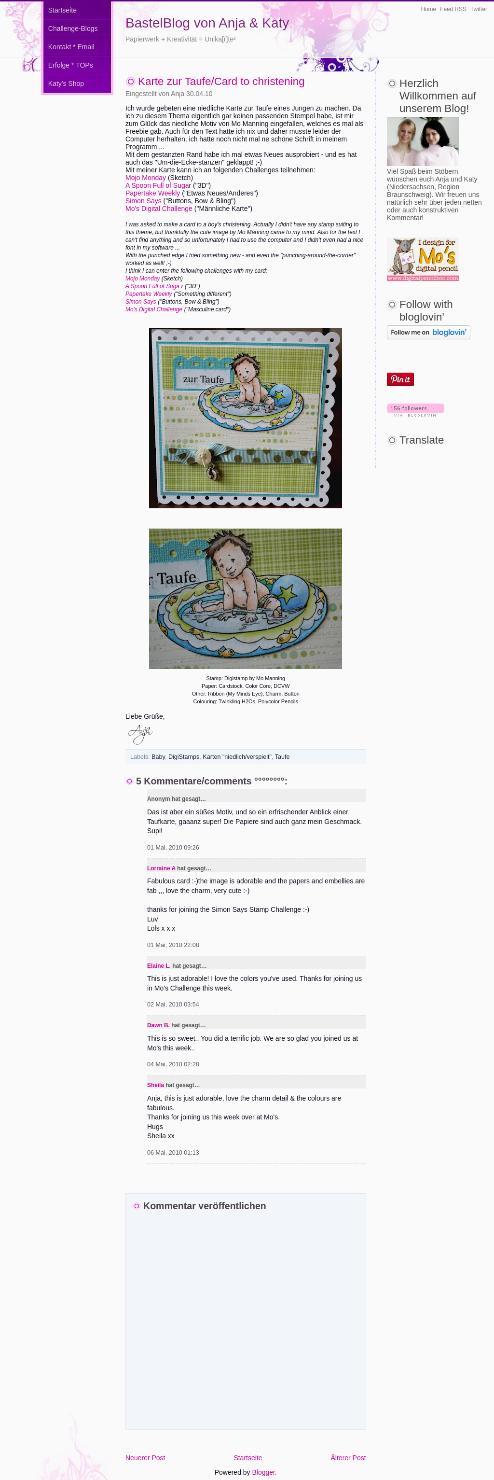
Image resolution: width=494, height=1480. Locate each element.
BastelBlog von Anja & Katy (207, 22)
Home (428, 9)
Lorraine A (161, 868)
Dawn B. (158, 1025)
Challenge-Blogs (73, 28)
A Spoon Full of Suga (157, 185)
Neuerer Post (145, 1458)
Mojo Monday (145, 178)
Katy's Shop (66, 83)
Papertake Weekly (152, 193)
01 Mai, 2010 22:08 (173, 945)
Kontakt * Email (71, 47)
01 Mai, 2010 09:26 (173, 847)
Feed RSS (453, 9)
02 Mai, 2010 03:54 (173, 1004)
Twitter (478, 9)
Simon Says (143, 201)
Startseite (62, 10)
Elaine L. (159, 966)
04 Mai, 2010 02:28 (173, 1064)
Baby (158, 757)
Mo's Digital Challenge (158, 208)
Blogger (263, 1472)
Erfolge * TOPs (70, 65)
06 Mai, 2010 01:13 (173, 1152)
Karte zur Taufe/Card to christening (221, 81)
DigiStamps (183, 757)
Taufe (282, 757)
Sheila (155, 1085)
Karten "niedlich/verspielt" (237, 757)
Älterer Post (348, 1458)
